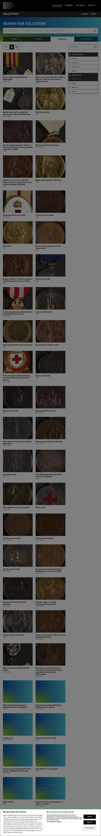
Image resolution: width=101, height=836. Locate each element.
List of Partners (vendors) (54, 825)
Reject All (89, 826)
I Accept (89, 820)
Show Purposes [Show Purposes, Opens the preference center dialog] (89, 831)
